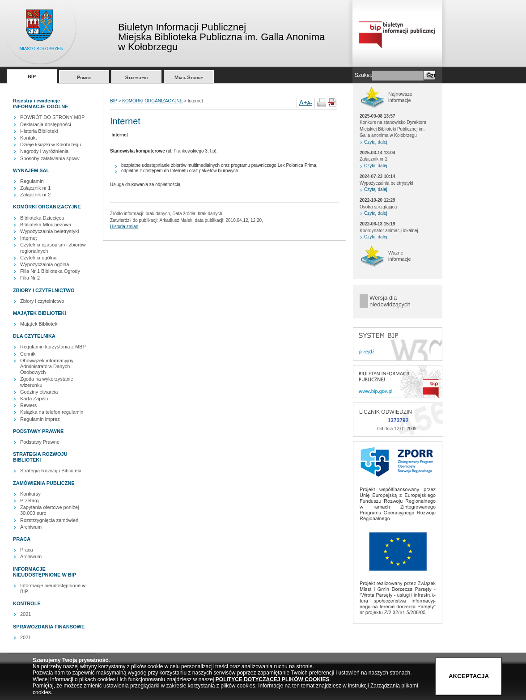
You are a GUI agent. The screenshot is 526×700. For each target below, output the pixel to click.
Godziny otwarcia (39, 392)
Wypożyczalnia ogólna (44, 264)
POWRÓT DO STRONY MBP (52, 117)
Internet (28, 238)
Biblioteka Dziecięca (42, 218)
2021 (25, 614)
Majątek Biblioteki (39, 324)
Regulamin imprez (40, 419)
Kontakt (28, 137)
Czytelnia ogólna (38, 257)
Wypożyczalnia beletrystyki (49, 231)
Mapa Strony (188, 77)
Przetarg (29, 500)
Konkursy (30, 493)
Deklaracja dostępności (45, 124)
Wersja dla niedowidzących (390, 301)
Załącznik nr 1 (35, 188)
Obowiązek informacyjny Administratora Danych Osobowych (46, 366)
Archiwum (31, 527)
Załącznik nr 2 (35, 194)
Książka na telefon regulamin (51, 412)
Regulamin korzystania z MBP (53, 346)
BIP (32, 76)
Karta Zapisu (34, 398)
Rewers (28, 405)
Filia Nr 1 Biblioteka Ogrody (50, 271)
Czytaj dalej (375, 142)
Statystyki (136, 77)
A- (309, 103)
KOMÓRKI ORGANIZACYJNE (152, 100)
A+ (303, 102)
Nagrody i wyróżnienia (44, 151)
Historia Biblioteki (39, 131)
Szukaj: (363, 75)
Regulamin (32, 181)
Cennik (27, 353)
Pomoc (84, 77)
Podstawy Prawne (39, 442)
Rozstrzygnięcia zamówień (49, 520)
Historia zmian (124, 226)
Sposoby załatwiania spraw (50, 158)
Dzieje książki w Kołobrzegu (50, 144)
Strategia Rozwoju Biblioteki (50, 470)
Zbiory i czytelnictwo (42, 301)
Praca (26, 549)
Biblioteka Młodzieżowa (45, 224)
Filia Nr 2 (30, 277)
